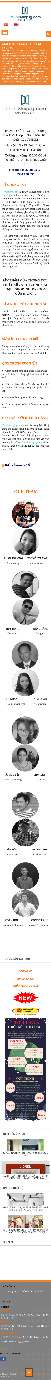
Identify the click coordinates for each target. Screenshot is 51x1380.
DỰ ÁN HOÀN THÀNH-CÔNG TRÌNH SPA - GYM (25, 1154)
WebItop (13, 1376)
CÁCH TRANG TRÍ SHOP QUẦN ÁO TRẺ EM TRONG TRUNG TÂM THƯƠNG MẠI (25, 1177)
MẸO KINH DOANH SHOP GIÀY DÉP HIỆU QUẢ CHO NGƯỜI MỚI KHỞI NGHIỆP (25, 1231)
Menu (4, 32)
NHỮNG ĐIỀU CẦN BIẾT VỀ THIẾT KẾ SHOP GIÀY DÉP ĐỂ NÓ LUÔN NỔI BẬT (25, 1208)
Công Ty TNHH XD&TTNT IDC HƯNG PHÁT (33, 1374)
